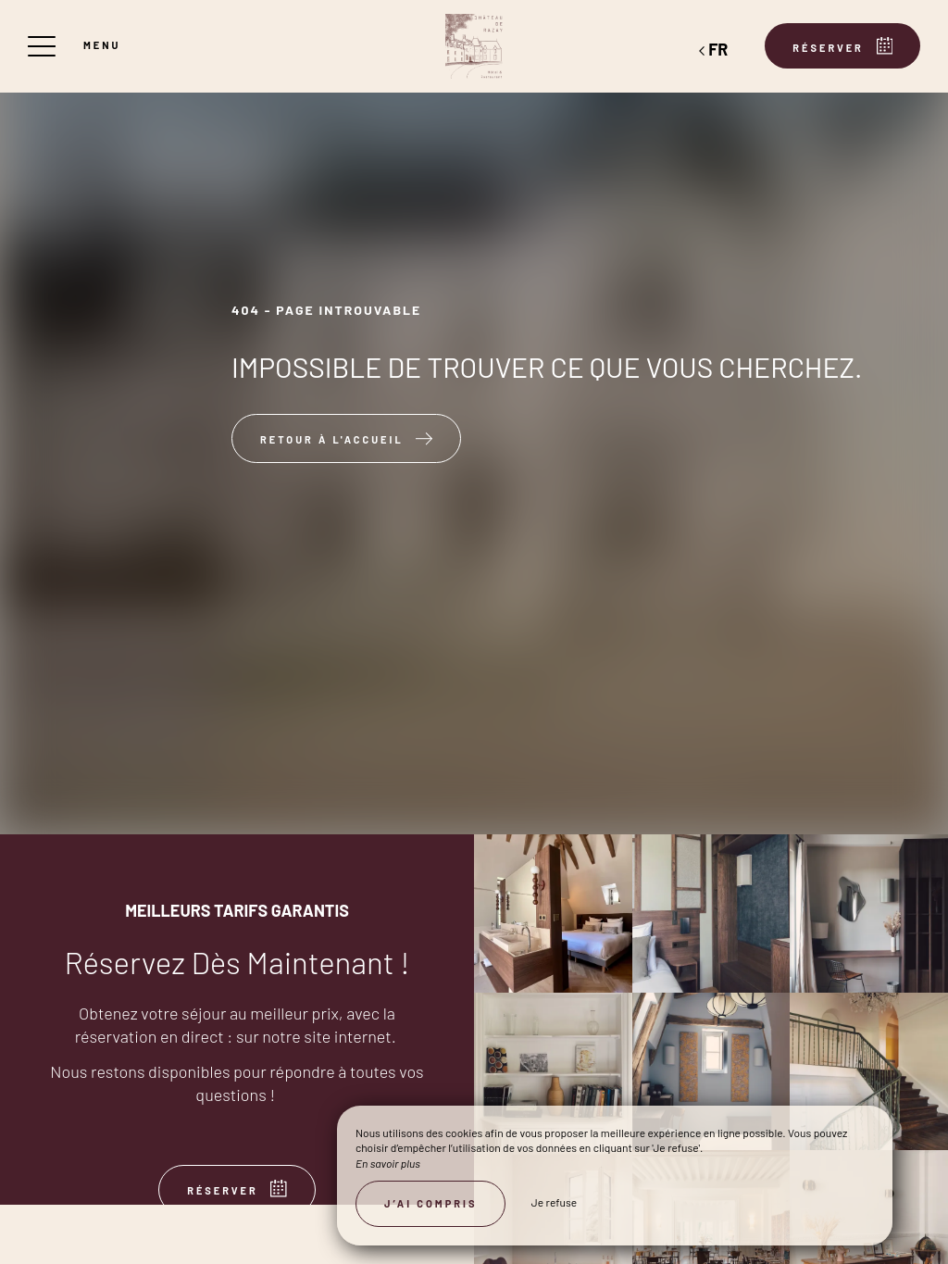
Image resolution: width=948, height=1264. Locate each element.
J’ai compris (430, 1203)
